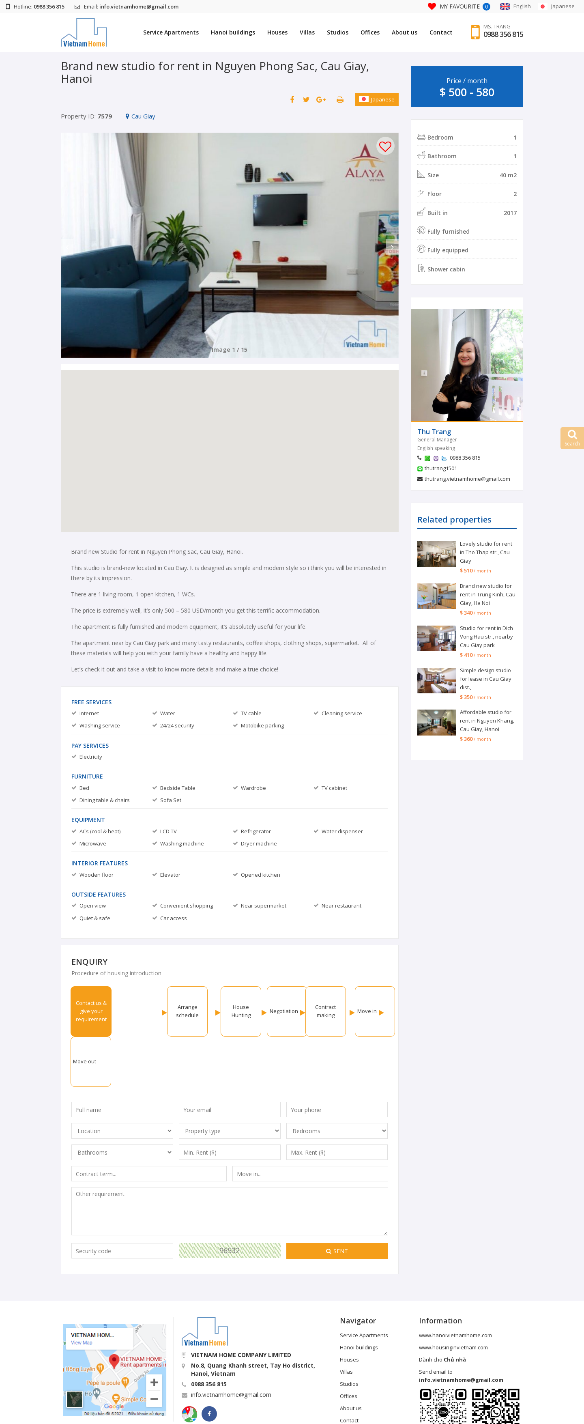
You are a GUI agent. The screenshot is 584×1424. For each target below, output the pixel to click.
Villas (307, 32)
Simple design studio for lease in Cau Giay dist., (485, 679)
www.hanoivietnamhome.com (455, 1284)
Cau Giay (140, 116)
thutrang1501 (441, 468)
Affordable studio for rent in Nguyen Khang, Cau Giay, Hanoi (487, 720)
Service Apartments (171, 32)
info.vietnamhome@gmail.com (231, 1344)
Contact (441, 32)
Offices (370, 32)
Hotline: (35, 6)
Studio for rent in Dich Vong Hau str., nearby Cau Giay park (486, 636)
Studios (337, 32)
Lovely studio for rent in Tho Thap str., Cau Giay (486, 552)
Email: (126, 6)
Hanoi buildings (233, 32)
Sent (337, 1201)
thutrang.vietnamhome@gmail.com (467, 478)
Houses (277, 32)
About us (404, 32)
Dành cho (442, 1309)
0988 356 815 (503, 34)
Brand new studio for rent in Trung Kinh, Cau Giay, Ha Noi (487, 594)
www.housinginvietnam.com (453, 1297)
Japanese (377, 99)
